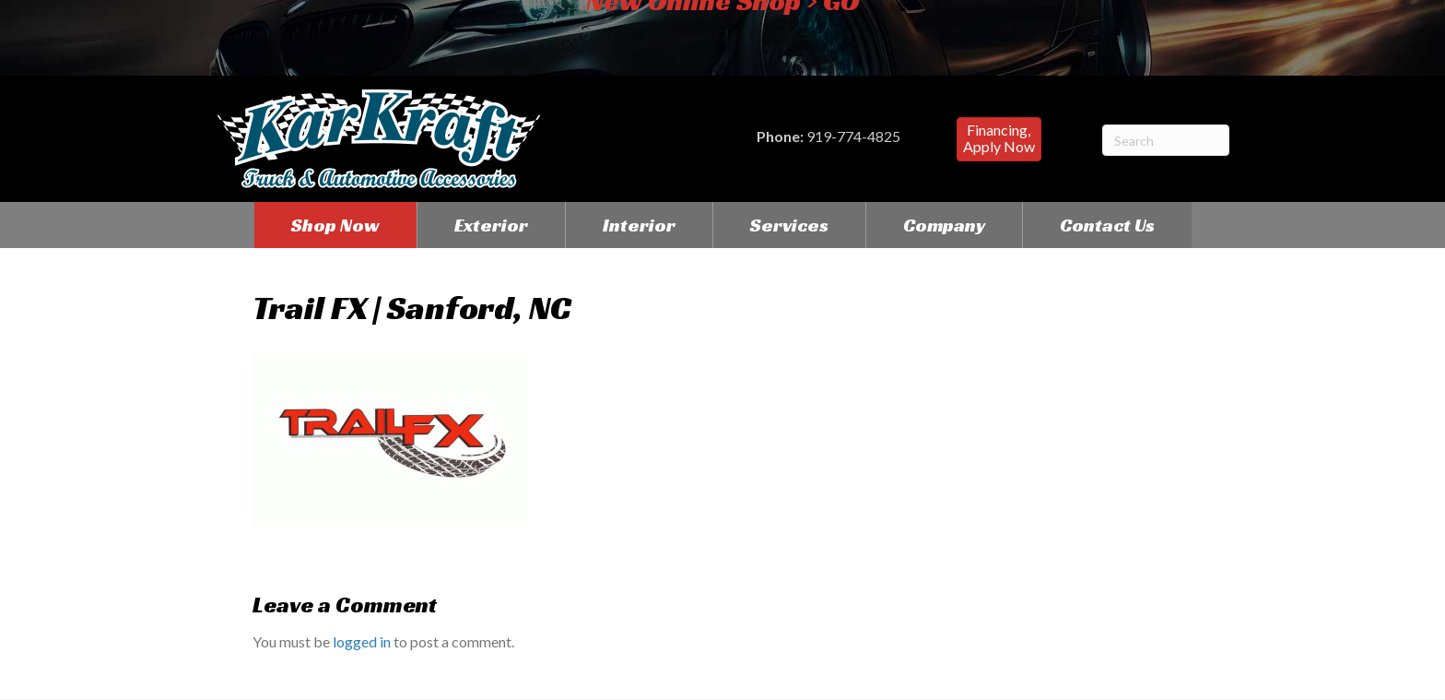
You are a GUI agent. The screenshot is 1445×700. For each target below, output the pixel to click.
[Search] (1165, 140)
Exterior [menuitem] (491, 225)
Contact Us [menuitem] (1107, 225)
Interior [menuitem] (639, 225)
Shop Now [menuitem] (335, 225)
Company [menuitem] (944, 225)
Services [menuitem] (789, 225)
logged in (362, 641)
